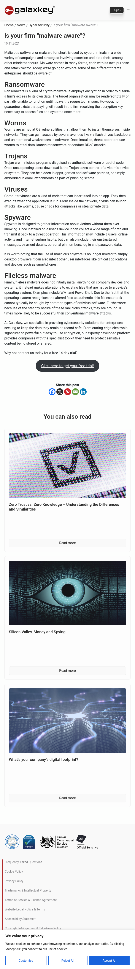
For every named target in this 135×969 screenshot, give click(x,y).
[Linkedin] (83, 391)
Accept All (109, 960)
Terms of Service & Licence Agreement (31, 900)
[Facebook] (52, 391)
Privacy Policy (14, 881)
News (21, 25)
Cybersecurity (39, 25)
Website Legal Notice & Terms (25, 909)
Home (9, 25)
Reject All (68, 960)
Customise (26, 960)
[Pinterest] (67, 391)
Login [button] (116, 10)
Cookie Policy (14, 871)
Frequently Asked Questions (23, 862)
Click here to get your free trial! (67, 366)
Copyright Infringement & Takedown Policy (33, 928)
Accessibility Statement (20, 919)
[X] (59, 391)
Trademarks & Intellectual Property (28, 890)
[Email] (75, 391)
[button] (128, 10)
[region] (67, 949)
